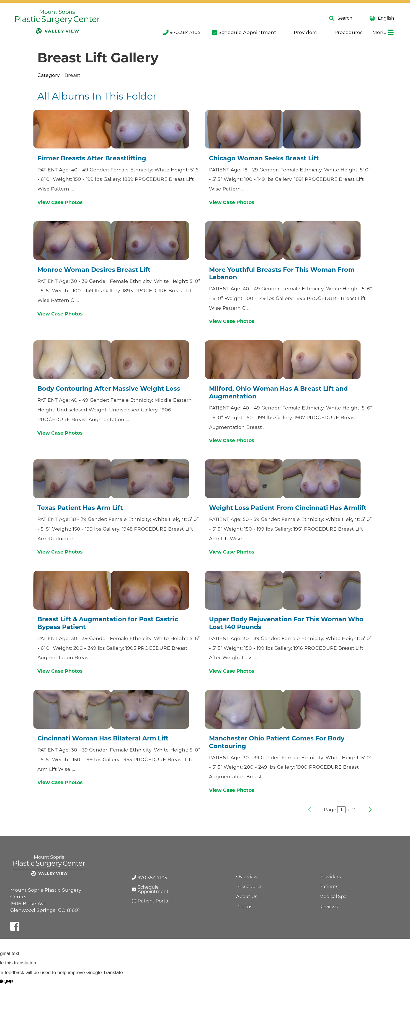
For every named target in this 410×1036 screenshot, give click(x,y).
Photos (244, 906)
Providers (302, 32)
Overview (247, 876)
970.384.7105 (181, 32)
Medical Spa (333, 896)
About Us (246, 896)
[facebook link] (14, 926)
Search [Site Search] (340, 18)
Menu (383, 32)
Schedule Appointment (244, 32)
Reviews (328, 906)
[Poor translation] (8, 982)
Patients (328, 886)
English (382, 18)
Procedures (345, 32)
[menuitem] (181, 32)
